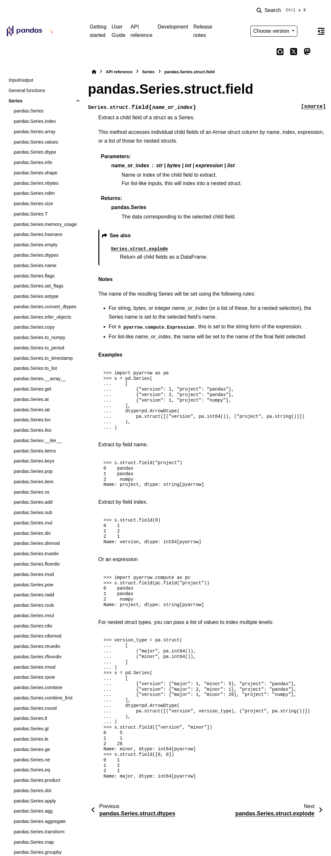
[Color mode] (307, 31)
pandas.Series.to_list (35, 368)
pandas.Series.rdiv (33, 625)
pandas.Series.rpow (34, 677)
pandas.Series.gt (31, 728)
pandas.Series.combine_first (43, 697)
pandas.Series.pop (33, 471)
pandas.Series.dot (32, 790)
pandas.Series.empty (35, 244)
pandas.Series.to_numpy (39, 337)
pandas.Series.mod (34, 574)
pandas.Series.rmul (34, 615)
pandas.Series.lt (30, 718)
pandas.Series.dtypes (36, 255)
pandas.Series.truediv (36, 553)
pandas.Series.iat (32, 409)
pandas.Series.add (33, 502)
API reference (142, 31)
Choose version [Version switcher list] (272, 31)
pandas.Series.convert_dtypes (45, 306)
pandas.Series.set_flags (38, 285)
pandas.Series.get (32, 389)
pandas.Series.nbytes (36, 183)
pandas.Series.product (37, 780)
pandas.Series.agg (33, 811)
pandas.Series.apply (35, 800)
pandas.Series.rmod (34, 667)
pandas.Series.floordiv (37, 564)
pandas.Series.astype (36, 296)
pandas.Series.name (35, 265)
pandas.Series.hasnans (38, 234)
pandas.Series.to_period (39, 347)
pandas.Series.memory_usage (45, 224)
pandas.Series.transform (39, 831)
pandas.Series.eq (32, 769)
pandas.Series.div (32, 533)
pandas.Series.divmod (37, 543)
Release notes (202, 31)
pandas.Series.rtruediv (37, 646)
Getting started (98, 31)
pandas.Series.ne (32, 759)
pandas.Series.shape (35, 172)
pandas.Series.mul (33, 522)
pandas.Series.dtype (35, 152)
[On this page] (321, 31)
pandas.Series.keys (34, 460)
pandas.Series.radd (34, 594)
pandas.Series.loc (32, 419)
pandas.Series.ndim (34, 193)
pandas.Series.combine (38, 687)
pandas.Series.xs (31, 492)
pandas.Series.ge (32, 749)
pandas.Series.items (35, 450)
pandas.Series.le (31, 739)
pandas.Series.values (36, 142)
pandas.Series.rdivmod (37, 636)
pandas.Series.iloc (33, 430)
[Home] (94, 71)
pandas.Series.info (33, 162)
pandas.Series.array (34, 131)
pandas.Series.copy (34, 327)
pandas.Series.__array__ (40, 378)
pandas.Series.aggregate (40, 821)
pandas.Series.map (34, 842)
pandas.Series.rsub (34, 605)
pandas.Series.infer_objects (42, 317)
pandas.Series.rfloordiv (37, 656)
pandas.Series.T (31, 214)
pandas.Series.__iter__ (37, 440)
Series (15, 100)
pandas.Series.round (35, 708)
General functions (26, 90)
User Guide (119, 31)
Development (173, 26)
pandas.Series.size (33, 203)
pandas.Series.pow (33, 584)
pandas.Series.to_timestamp (43, 358)
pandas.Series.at (31, 399)
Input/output (20, 80)
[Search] (282, 10)
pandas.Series (28, 110)
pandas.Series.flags (34, 275)
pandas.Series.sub (33, 512)
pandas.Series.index (35, 121)
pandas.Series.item (33, 481)
